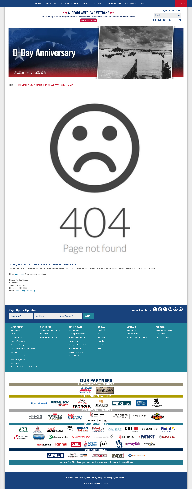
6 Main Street (160, 334)
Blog (99, 348)
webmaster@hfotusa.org (25, 291)
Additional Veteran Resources (137, 337)
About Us (51, 3)
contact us (19, 274)
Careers (14, 352)
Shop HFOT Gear (75, 356)
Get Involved (113, 3)
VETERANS (131, 327)
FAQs (13, 334)
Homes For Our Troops (164, 330)
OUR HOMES (45, 327)
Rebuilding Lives (92, 3)
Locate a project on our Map (50, 330)
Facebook (101, 330)
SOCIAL (101, 327)
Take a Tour (44, 334)
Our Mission (15, 330)
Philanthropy (73, 341)
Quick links (170, 10)
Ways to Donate (74, 330)
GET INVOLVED (76, 327)
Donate (181, 3)
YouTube (101, 341)
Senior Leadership (17, 345)
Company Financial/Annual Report (23, 348)
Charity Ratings (134, 3)
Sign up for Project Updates (79, 345)
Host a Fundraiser (75, 348)
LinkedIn (101, 345)
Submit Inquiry (132, 330)
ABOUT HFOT (17, 327)
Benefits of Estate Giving (78, 337)
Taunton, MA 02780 (162, 337)
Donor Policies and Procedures (22, 356)
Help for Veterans (133, 334)
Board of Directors (18, 341)
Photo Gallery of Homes (48, 337)
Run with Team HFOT (76, 352)
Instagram (101, 337)
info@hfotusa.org (105, 478)
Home (38, 3)
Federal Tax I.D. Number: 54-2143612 (24, 367)
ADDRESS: (160, 327)
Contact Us (15, 363)
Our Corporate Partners (77, 334)
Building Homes (69, 3)
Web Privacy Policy (18, 360)
